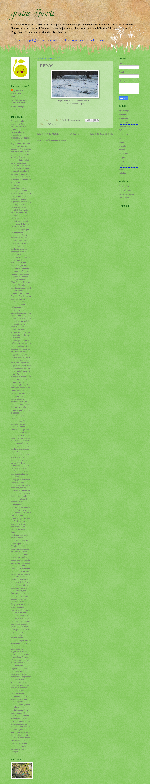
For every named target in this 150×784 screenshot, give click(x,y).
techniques (123, 173)
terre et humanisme (126, 194)
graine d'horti (32, 14)
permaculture (124, 154)
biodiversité (123, 122)
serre (121, 169)
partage (122, 150)
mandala (122, 146)
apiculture (123, 114)
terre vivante (124, 198)
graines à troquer (125, 190)
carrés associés (125, 126)
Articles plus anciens (101, 133)
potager (122, 157)
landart (121, 142)
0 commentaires (74, 120)
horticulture (123, 134)
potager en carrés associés (44, 40)
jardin (56, 124)
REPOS (46, 65)
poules (121, 162)
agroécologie (124, 111)
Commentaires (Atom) (57, 140)
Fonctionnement (74, 40)
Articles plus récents (48, 133)
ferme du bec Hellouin (128, 186)
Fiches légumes (98, 40)
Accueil (19, 40)
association (123, 118)
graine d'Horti (20, 90)
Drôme (50, 124)
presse (121, 165)
